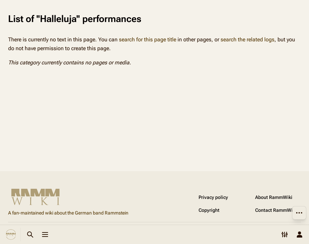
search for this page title (147, 39)
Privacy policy (213, 197)
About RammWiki (273, 197)
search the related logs (247, 39)
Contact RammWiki (275, 210)
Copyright (209, 210)
